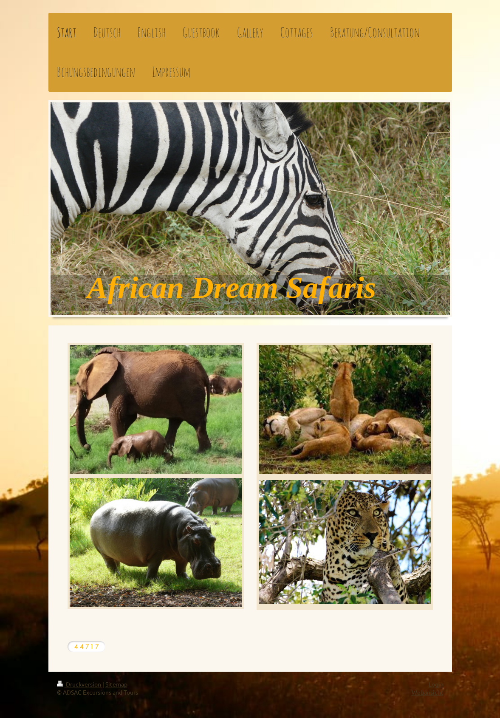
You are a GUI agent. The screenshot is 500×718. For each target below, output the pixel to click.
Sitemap (116, 684)
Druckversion (79, 684)
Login (436, 684)
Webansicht (428, 692)
